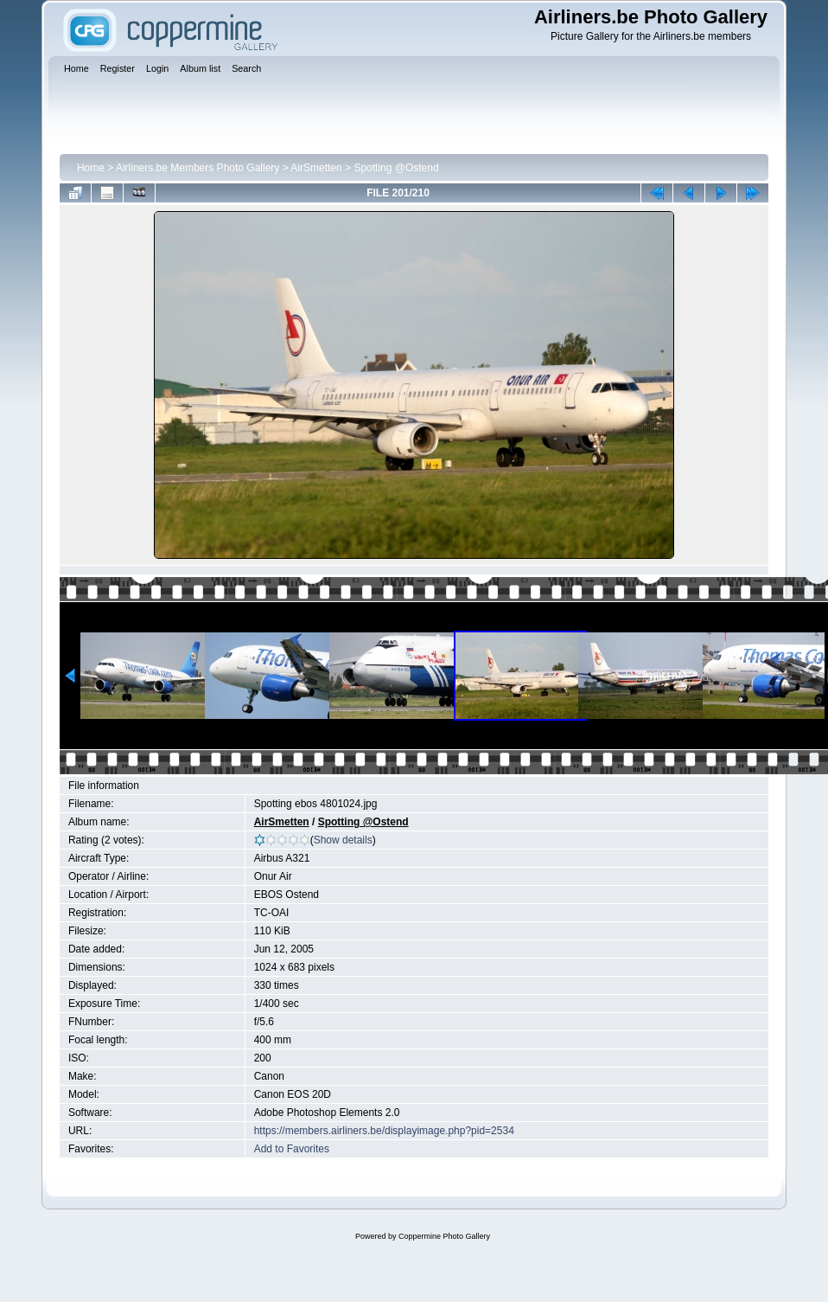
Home (91, 168)
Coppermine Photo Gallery (444, 1236)
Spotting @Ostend (395, 168)
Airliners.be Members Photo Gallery (197, 168)
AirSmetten (315, 168)
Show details (343, 840)
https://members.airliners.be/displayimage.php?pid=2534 (384, 1131)
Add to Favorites (291, 1149)
